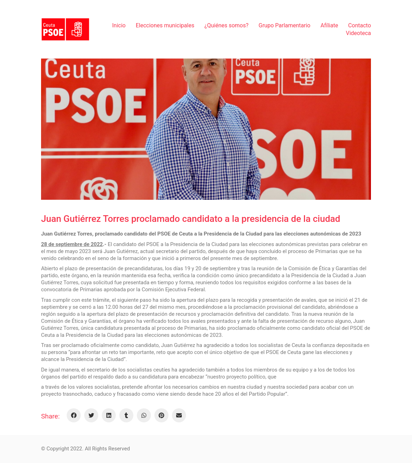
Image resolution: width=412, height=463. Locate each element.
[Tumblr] (126, 415)
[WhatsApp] (144, 415)
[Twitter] (91, 415)
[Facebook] (74, 415)
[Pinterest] (161, 415)
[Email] (179, 415)
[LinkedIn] (109, 415)
